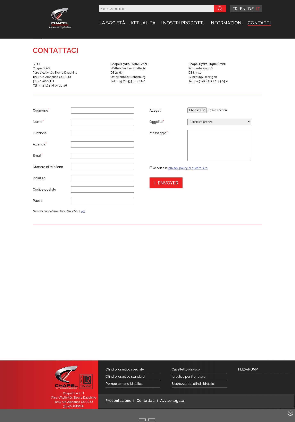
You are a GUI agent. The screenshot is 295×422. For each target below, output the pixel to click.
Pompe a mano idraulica (124, 384)
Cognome (41, 110)
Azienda (40, 144)
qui (83, 211)
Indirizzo (39, 178)
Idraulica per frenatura (188, 377)
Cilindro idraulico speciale (125, 369)
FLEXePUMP (248, 369)
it (258, 8)
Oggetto (157, 121)
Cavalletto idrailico (186, 369)
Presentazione (119, 400)
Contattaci (146, 400)
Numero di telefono (48, 167)
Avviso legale (172, 400)
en (243, 8)
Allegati (155, 110)
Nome (38, 121)
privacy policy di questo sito (188, 168)
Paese (38, 201)
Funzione (40, 133)
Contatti (259, 22)
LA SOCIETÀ (112, 22)
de (251, 8)
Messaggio (159, 132)
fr (234, 8)
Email (38, 155)
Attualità (142, 22)
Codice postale (44, 189)
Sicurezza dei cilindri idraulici (193, 384)
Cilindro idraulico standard (125, 377)
